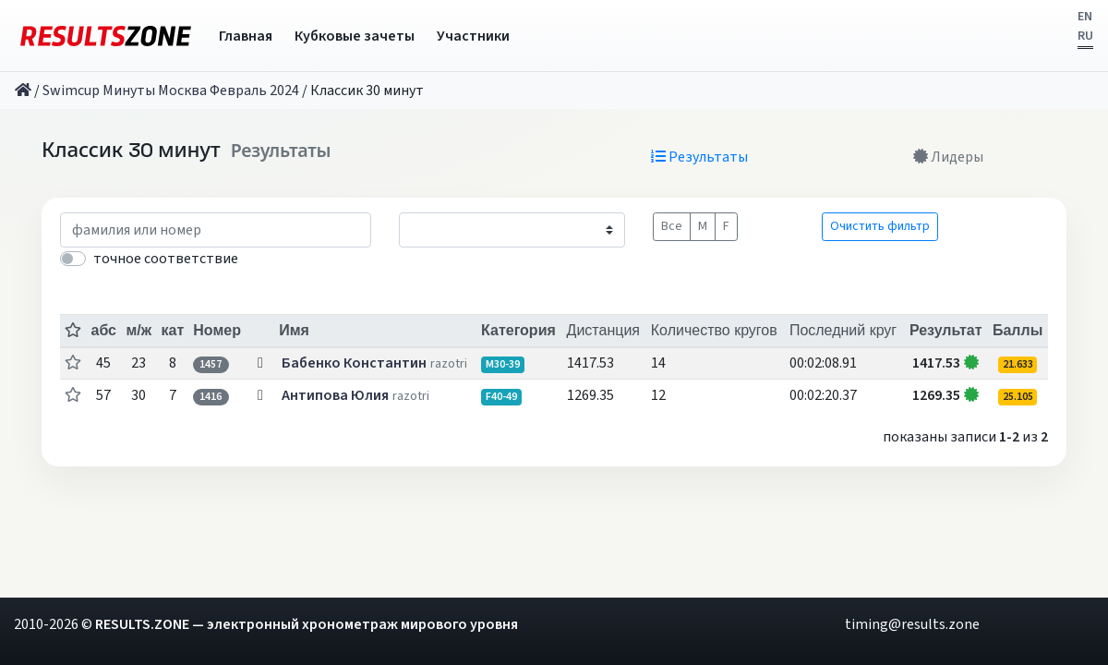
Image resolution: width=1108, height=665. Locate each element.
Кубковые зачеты (355, 36)
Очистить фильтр (880, 226)
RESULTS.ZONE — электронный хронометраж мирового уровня (306, 624)
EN (1085, 16)
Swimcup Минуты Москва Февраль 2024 (170, 90)
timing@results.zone (912, 624)
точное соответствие (165, 258)
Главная (245, 36)
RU (1085, 36)
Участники (473, 36)
